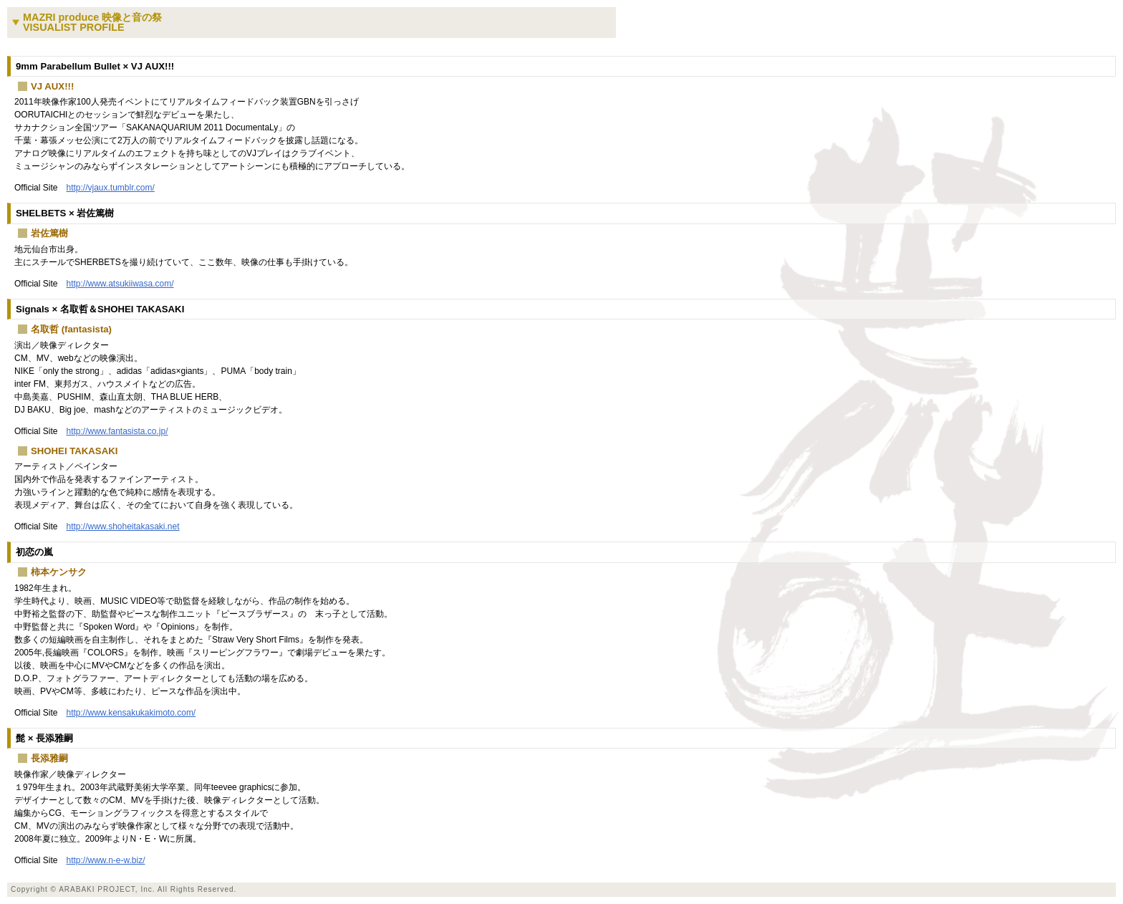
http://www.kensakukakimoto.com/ (131, 713)
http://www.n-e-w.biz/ (105, 860)
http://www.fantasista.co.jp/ (117, 431)
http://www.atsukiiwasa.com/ (119, 284)
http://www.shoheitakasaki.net (122, 526)
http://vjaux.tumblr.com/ (110, 188)
